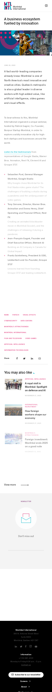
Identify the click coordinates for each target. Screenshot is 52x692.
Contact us (26, 664)
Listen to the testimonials (17, 153)
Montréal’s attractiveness (16, 327)
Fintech (15, 315)
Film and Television (13, 339)
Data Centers (26, 321)
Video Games (30, 339)
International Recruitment (31, 408)
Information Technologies (16, 351)
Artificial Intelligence (14, 345)
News (6, 315)
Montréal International (15, 333)
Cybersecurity (10, 321)
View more (10, 484)
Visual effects (29, 316)
